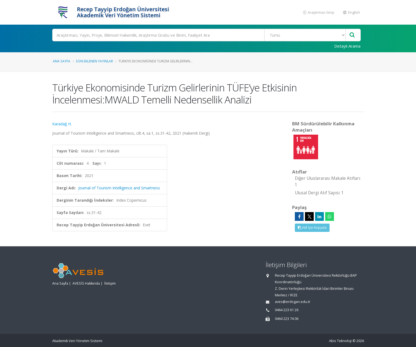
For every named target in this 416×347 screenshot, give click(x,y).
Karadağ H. (62, 123)
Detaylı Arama (347, 46)
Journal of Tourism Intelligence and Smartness (119, 187)
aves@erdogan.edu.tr (292, 301)
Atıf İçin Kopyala (312, 227)
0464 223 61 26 (286, 310)
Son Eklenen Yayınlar (94, 61)
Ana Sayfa (61, 61)
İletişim (110, 283)
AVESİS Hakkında (86, 283)
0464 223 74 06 (286, 318)
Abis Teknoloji (340, 341)
